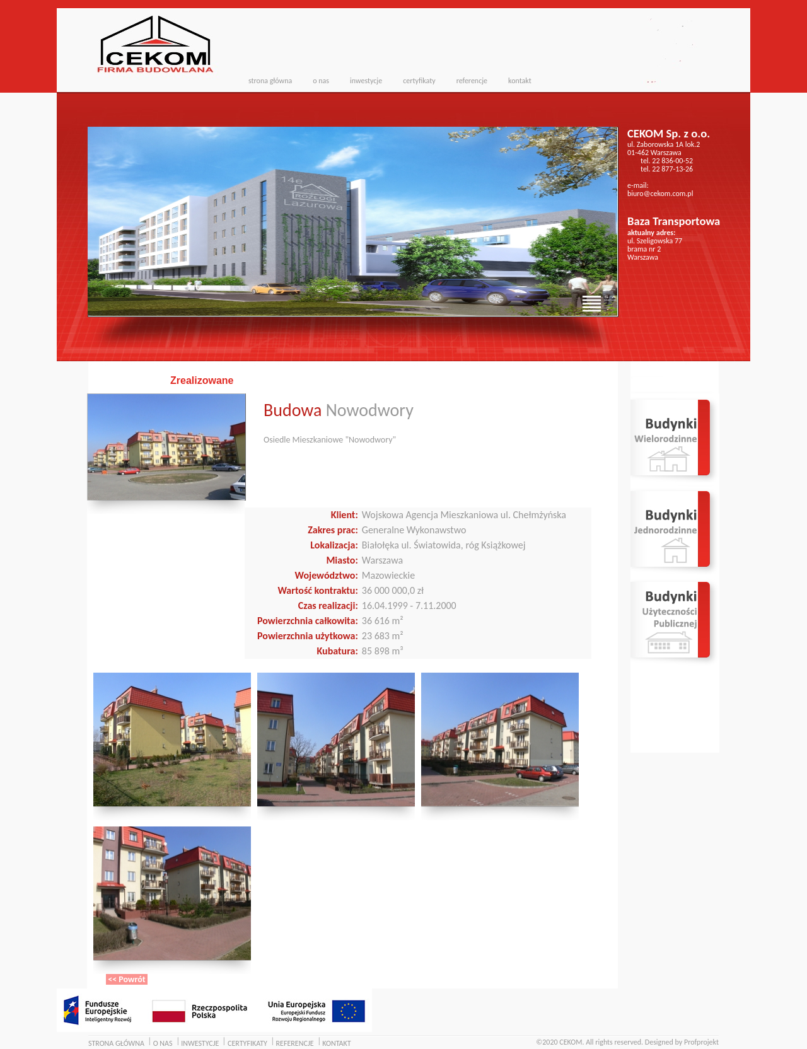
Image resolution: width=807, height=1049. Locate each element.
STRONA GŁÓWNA (116, 1043)
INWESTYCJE (200, 1043)
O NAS (163, 1043)
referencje (471, 80)
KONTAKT (336, 1043)
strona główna (270, 80)
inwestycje (366, 80)
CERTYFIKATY (247, 1043)
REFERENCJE (295, 1043)
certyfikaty (419, 80)
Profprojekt (701, 1042)
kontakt (519, 80)
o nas (321, 80)
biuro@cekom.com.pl (660, 193)
